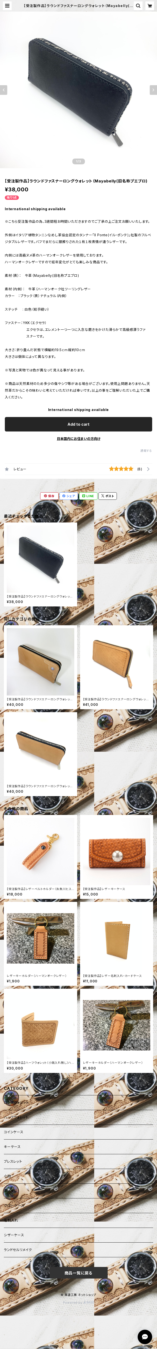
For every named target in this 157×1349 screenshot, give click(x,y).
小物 (7, 1176)
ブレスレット (13, 1161)
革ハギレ (10, 1191)
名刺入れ (11, 1220)
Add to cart (78, 424)
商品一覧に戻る (79, 1273)
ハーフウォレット (16, 1117)
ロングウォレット (16, 1102)
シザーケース (14, 1235)
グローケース (14, 1205)
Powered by (78, 1302)
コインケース (13, 1132)
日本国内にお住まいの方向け (78, 439)
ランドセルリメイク (18, 1250)
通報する (146, 450)
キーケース (12, 1147)
